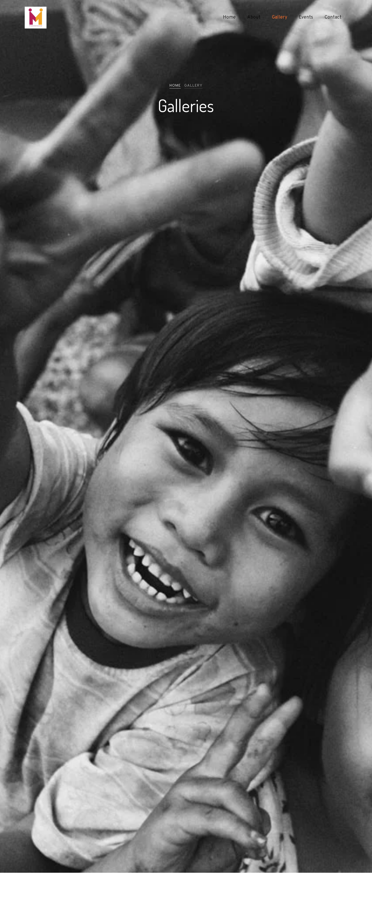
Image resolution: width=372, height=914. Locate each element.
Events (306, 17)
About (253, 17)
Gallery (279, 17)
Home (229, 17)
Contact (333, 17)
